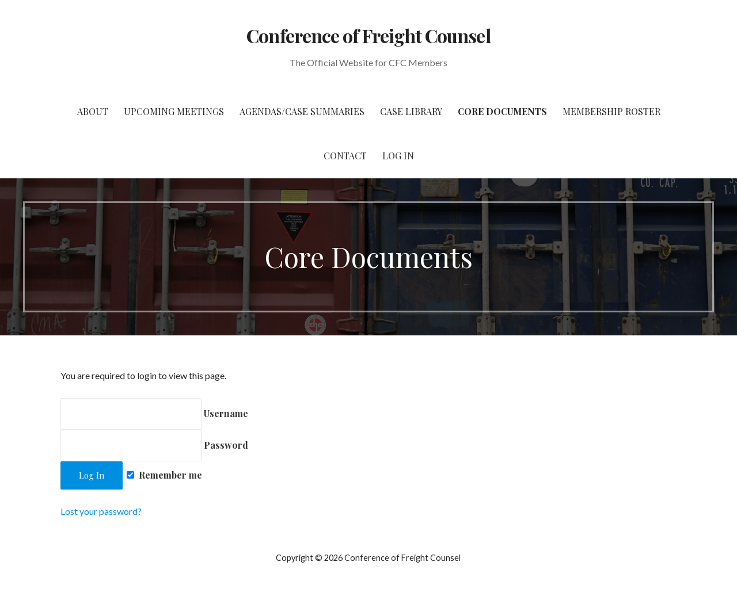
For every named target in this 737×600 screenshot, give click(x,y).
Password (154, 445)
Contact (345, 156)
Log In (398, 156)
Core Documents (502, 111)
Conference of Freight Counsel (368, 35)
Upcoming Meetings (174, 111)
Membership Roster (611, 111)
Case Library (411, 111)
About (92, 111)
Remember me (164, 475)
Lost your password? (101, 511)
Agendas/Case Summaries (302, 111)
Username (154, 413)
